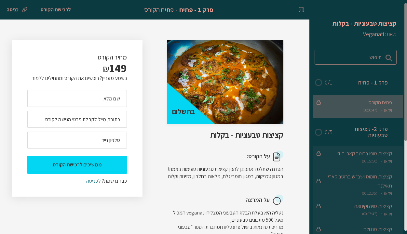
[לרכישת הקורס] (55, 10)
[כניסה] (17, 10)
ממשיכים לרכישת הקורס (77, 164)
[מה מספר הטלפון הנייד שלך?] (77, 140)
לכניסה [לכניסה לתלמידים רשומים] (93, 180)
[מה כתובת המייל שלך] (77, 119)
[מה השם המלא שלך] (77, 98)
